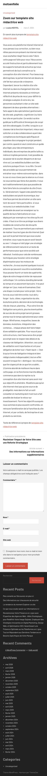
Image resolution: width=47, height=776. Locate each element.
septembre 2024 (11, 729)
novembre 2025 (11, 684)
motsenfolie (11, 4)
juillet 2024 (9, 736)
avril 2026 (9, 668)
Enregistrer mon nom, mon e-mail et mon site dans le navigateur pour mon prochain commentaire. (22, 554)
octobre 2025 (10, 687)
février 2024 (10, 752)
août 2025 (9, 694)
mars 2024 (9, 749)
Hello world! (33, 650)
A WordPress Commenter (15, 650)
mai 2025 (9, 703)
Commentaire (9, 480)
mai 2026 (9, 664)
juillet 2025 (9, 697)
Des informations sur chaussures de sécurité (20, 600)
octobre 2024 (10, 726)
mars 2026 (9, 671)
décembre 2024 (11, 719)
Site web (7, 540)
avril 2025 (9, 706)
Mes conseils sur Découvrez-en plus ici (18, 596)
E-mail (6, 528)
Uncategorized (9, 13)
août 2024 (9, 732)
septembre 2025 (11, 690)
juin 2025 (9, 700)
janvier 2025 (10, 716)
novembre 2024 (11, 723)
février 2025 (10, 713)
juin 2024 (9, 739)
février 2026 (10, 674)
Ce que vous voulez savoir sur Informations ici (21, 609)
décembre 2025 (11, 681)
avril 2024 (9, 745)
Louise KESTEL (12, 28)
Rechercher (7, 575)
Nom (5, 517)
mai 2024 (9, 742)
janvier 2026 (10, 677)
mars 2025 (9, 710)
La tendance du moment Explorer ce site (19, 604)
